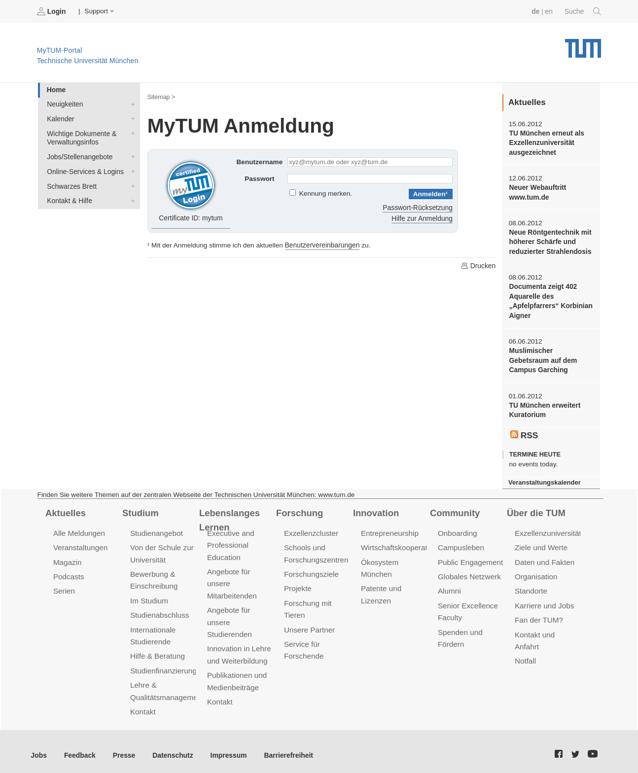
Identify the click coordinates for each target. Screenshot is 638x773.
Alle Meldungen (78, 529)
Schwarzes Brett (131, 183)
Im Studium (149, 596)
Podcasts (68, 572)
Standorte (531, 586)
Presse (122, 747)
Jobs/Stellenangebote (131, 155)
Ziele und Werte (541, 543)
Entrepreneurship (389, 529)
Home (55, 89)
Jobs (39, 747)
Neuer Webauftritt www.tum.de (537, 191)
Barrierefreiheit (284, 747)
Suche (583, 11)
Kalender (131, 117)
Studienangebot (156, 529)
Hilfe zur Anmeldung (422, 217)
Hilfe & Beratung (157, 650)
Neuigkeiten (131, 103)
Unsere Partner (309, 624)
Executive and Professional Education (230, 541)
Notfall (525, 643)
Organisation (536, 572)
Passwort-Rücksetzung (418, 207)
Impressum (225, 747)
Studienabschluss (159, 610)
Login (52, 11)
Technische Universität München (583, 44)
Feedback (79, 747)
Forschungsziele (311, 569)
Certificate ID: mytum (191, 189)
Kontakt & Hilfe (131, 198)
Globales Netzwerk (469, 572)
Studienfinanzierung (162, 664)
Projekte (297, 584)
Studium (140, 509)
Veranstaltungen (79, 543)
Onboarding (457, 529)
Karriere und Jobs (544, 601)
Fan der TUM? (538, 615)
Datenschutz (170, 747)
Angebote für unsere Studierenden (229, 617)
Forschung (299, 509)
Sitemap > (161, 96)
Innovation (375, 509)
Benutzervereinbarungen (321, 244)
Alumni (449, 586)
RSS (524, 431)
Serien (63, 586)
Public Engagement (470, 558)
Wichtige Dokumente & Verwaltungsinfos (131, 132)
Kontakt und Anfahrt (547, 629)
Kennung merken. (325, 193)
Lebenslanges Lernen (229, 516)
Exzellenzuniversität (547, 529)
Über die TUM (536, 509)
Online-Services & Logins (131, 169)
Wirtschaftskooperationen (402, 543)
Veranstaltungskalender (543, 479)
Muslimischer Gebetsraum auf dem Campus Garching (551, 358)
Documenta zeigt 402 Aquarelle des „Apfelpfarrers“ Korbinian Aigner (550, 299)
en (549, 11)
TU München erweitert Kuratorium (544, 407)
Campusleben (460, 543)
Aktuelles (65, 509)
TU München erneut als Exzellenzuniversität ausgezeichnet (546, 142)
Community (454, 509)
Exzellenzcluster (310, 529)
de (536, 11)
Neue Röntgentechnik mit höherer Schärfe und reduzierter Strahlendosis (549, 240)
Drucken (478, 265)
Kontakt (142, 705)
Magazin (67, 558)
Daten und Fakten (544, 558)
